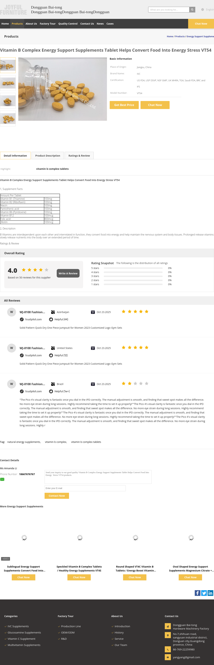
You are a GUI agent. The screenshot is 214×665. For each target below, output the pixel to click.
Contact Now (57, 495)
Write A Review (68, 273)
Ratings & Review (79, 155)
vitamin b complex (55, 442)
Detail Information (15, 155)
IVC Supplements (16, 626)
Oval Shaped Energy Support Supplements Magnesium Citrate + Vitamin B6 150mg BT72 (190, 570)
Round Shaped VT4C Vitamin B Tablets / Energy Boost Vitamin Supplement (135, 570)
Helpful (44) (61, 319)
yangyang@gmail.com (184, 657)
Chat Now (201, 23)
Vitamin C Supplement (19, 638)
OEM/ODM (66, 632)
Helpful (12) (61, 355)
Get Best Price (124, 105)
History (117, 632)
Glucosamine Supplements (22, 632)
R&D (62, 638)
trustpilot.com (33, 319)
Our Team (119, 645)
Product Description (47, 155)
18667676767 (27, 474)
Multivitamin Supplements (22, 645)
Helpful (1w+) (62, 391)
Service (117, 638)
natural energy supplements (23, 442)
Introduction (120, 626)
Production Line (69, 626)
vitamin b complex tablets (86, 442)
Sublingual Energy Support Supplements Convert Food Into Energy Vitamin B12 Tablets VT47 (23, 570)
